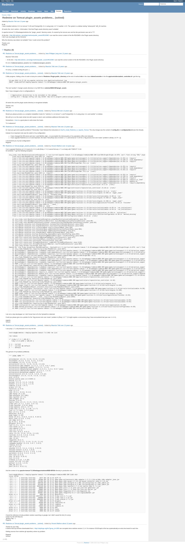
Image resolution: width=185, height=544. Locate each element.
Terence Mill (55, 111)
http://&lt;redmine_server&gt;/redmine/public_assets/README (29, 35)
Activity (23, 11)
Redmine (86, 542)
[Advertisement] (160, 49)
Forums (58, 11)
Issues (39, 11)
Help (12, 1)
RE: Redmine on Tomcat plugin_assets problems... (20, 53)
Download (14, 11)
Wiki (52, 11)
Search (141, 4)
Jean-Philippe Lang (52, 53)
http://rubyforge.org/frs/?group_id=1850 (47, 528)
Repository (67, 11)
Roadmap (31, 11)
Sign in (175, 1)
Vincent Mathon (56, 146)
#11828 (113, 317)
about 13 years (67, 523)
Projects (8, 1)
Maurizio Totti (12, 21)
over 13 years (21, 21)
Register (180, 1)
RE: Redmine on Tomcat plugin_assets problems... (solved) (23, 73)
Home (3, 1)
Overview (5, 11)
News (46, 11)
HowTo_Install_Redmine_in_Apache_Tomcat (75, 130)
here (16, 120)
